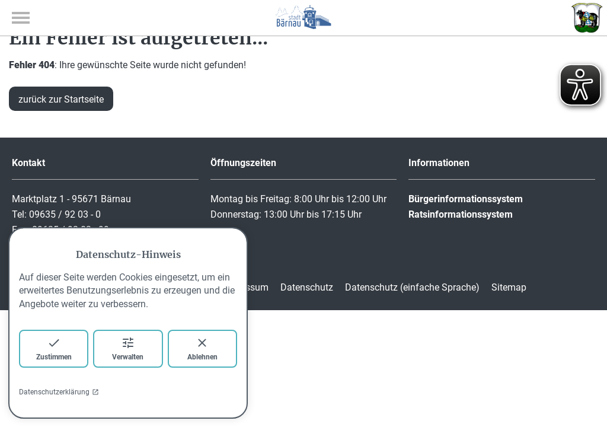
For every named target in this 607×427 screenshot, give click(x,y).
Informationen (438, 162)
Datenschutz (306, 287)
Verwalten (127, 348)
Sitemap (508, 287)
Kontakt (28, 162)
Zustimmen (54, 348)
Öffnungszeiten (243, 162)
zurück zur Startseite (61, 99)
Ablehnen (202, 348)
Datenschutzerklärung (59, 392)
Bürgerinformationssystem (465, 199)
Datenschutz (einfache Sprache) (412, 287)
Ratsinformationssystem (460, 214)
